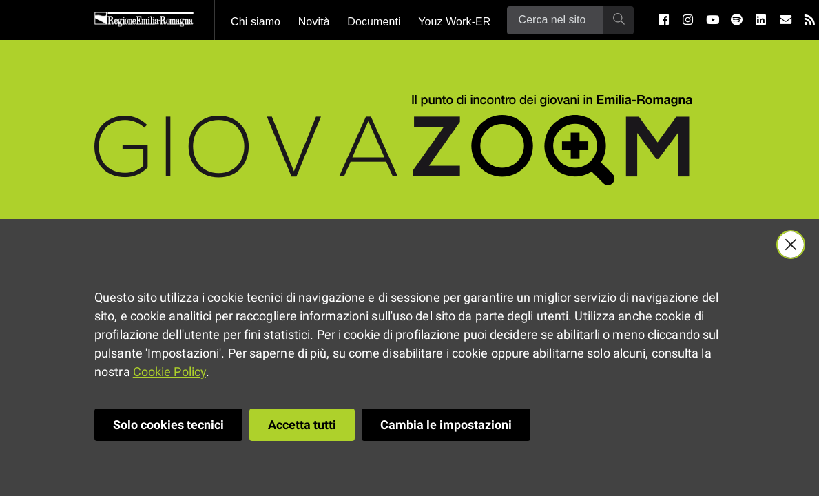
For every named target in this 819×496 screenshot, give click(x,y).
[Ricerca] (555, 20)
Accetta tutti (302, 424)
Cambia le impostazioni (446, 424)
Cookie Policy (169, 371)
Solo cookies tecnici (168, 424)
